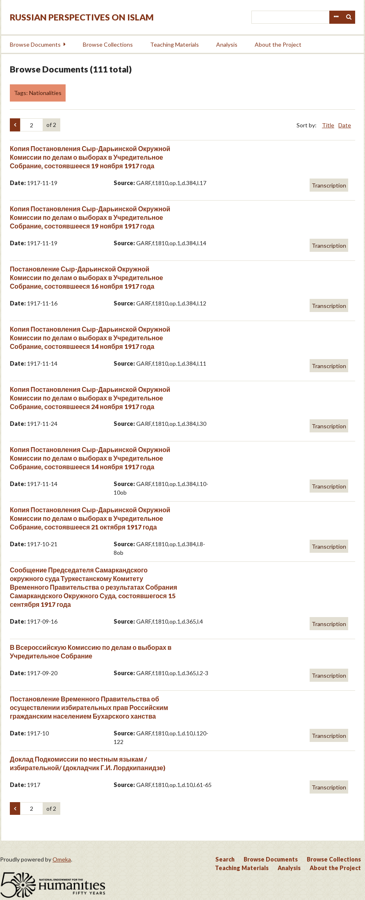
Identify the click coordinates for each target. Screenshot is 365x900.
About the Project (278, 44)
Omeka (61, 859)
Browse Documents (35, 44)
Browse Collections (108, 44)
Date (344, 125)
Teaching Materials (174, 44)
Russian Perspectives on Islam (82, 17)
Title (328, 125)
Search (349, 17)
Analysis (226, 44)
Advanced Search (335, 17)
